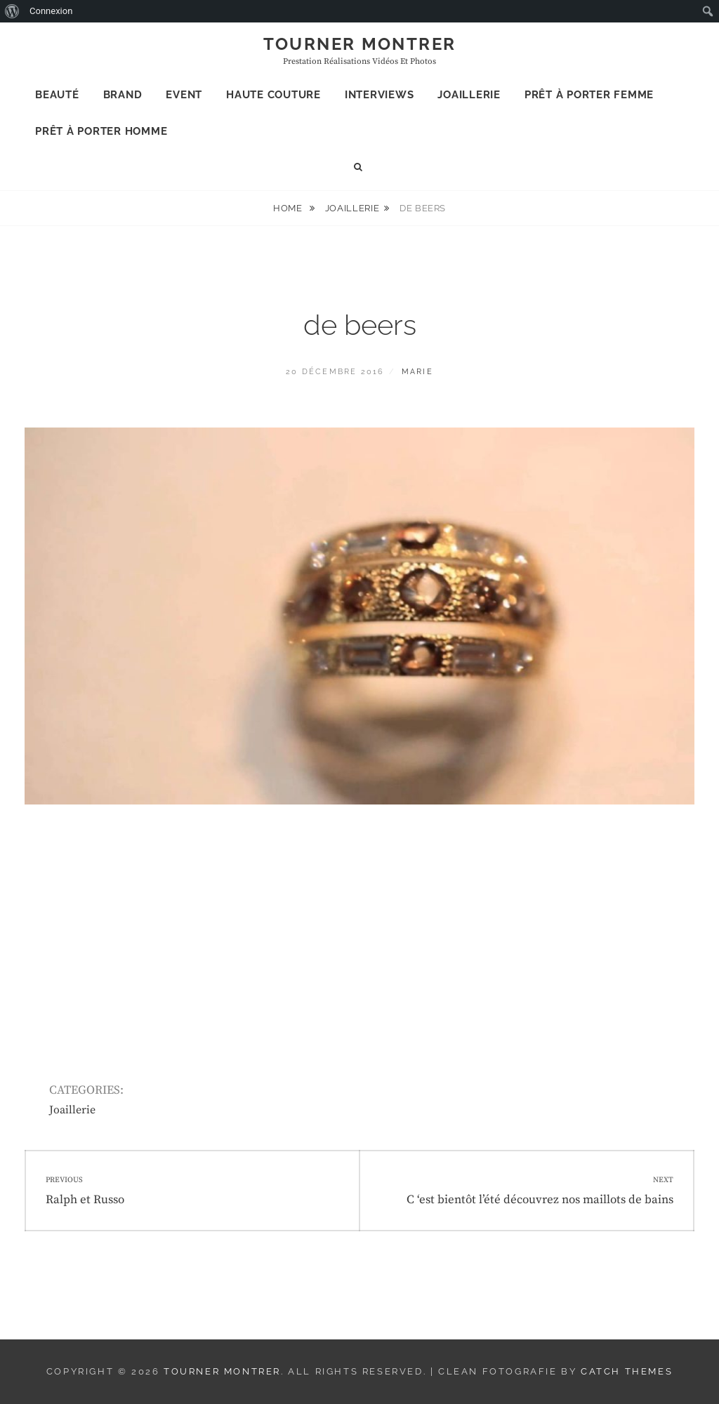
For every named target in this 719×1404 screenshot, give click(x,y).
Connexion (50, 11)
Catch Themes (627, 1371)
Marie (417, 371)
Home (289, 208)
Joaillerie (469, 94)
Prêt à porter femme (589, 94)
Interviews (379, 94)
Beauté (57, 94)
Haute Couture (273, 94)
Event (184, 94)
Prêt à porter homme (101, 131)
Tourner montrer (359, 44)
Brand (123, 94)
